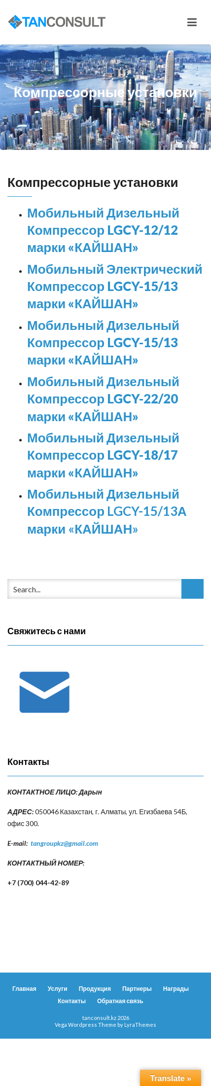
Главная (24, 988)
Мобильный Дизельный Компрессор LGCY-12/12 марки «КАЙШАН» (103, 230)
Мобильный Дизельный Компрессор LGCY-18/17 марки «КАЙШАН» (103, 455)
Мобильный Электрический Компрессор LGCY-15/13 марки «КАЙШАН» (115, 286)
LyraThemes (140, 1024)
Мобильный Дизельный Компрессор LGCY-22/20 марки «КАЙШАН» (103, 398)
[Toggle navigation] (192, 22)
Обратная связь (120, 1001)
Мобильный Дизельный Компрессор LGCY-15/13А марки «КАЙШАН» (107, 511)
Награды (176, 988)
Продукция (95, 988)
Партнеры (137, 988)
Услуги (58, 988)
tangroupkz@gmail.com (64, 843)
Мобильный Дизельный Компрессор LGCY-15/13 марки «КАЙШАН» (103, 342)
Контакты (72, 1001)
